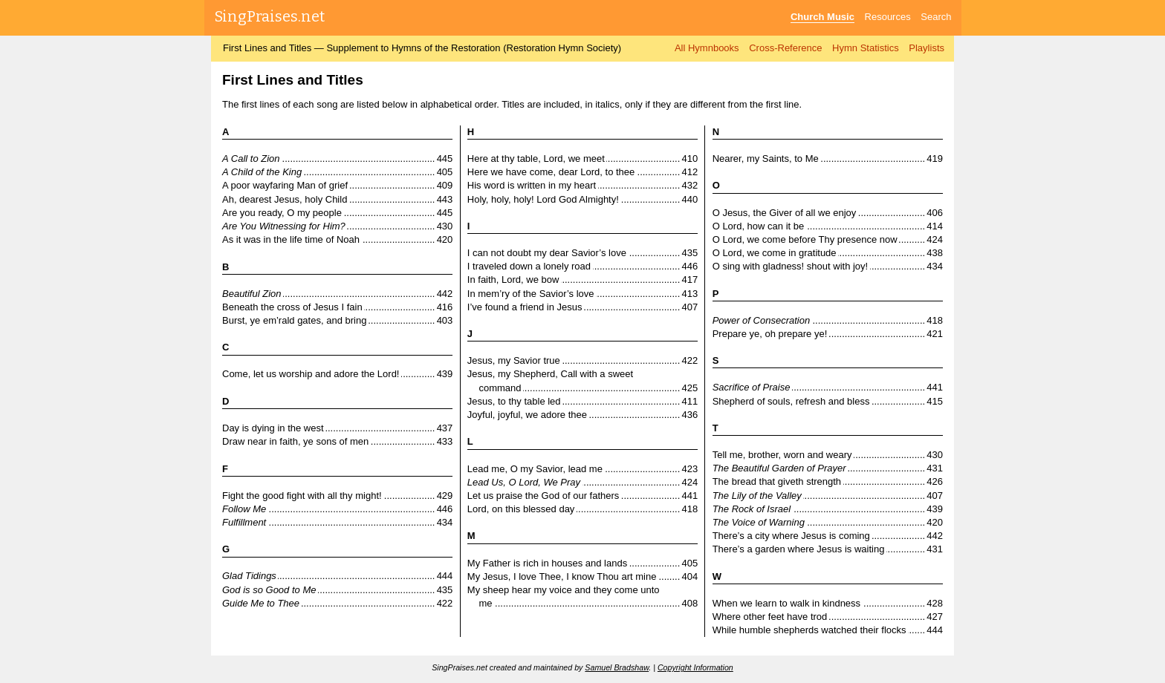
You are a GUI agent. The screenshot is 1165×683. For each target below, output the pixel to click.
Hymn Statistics (865, 47)
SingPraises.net (270, 16)
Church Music (822, 16)
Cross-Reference (785, 47)
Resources (888, 16)
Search (936, 16)
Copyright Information (695, 667)
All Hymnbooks (707, 47)
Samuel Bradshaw (617, 667)
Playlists (926, 47)
